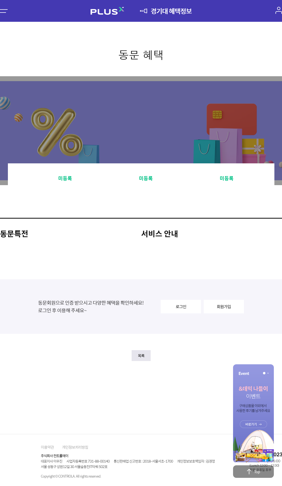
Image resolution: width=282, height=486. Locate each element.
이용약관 (47, 447)
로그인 (181, 306)
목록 (141, 356)
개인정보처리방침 (75, 447)
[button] (264, 373)
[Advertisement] (141, 395)
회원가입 (224, 306)
